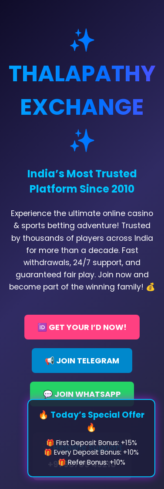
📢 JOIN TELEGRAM (82, 360)
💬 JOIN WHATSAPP (82, 394)
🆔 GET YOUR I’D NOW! (82, 327)
